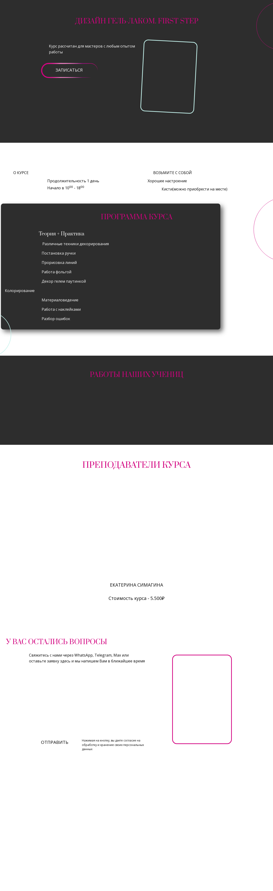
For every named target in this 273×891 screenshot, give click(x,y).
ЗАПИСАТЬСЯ (69, 70)
